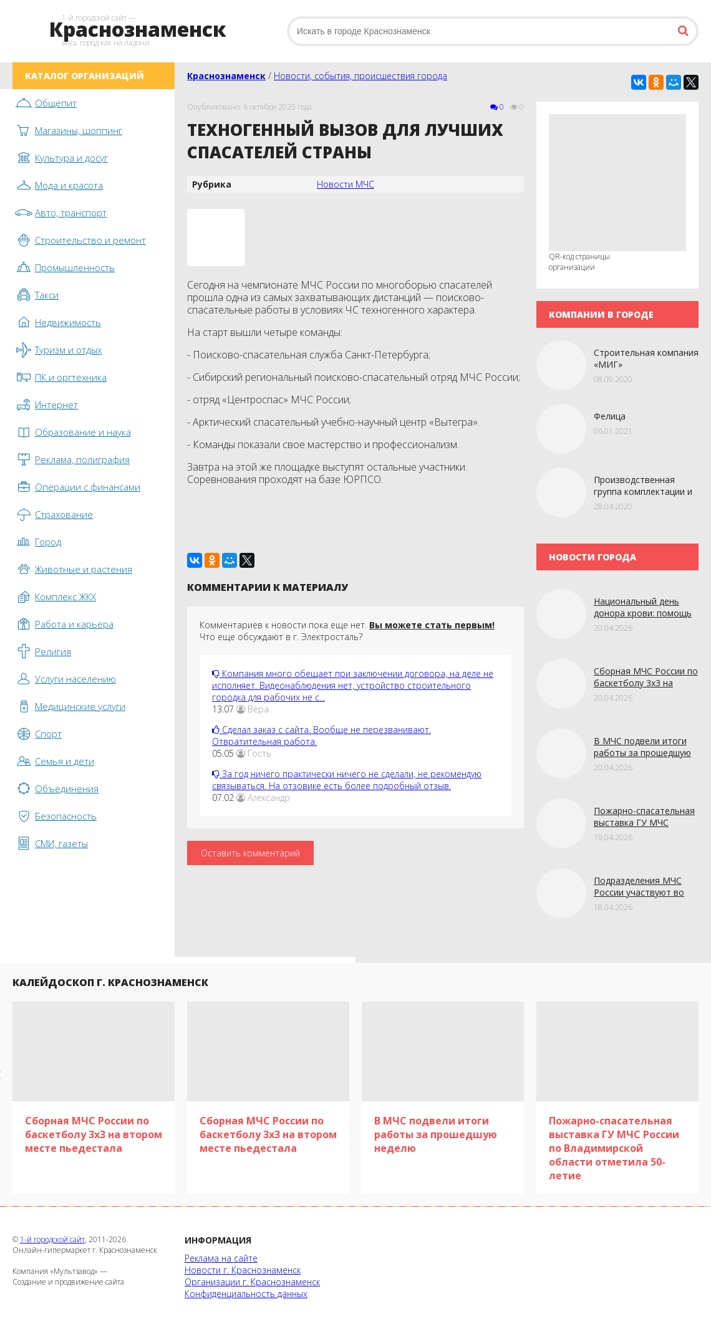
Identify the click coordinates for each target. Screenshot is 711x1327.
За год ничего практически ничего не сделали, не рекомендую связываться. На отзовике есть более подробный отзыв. (346, 780)
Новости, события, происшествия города (360, 76)
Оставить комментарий (250, 853)
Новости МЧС (345, 184)
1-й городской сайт (52, 1239)
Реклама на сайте (221, 1258)
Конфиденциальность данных (246, 1294)
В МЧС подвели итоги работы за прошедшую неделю (642, 752)
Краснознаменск (226, 76)
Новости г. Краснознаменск (243, 1270)
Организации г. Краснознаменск (252, 1282)
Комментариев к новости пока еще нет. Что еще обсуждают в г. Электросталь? (347, 631)
